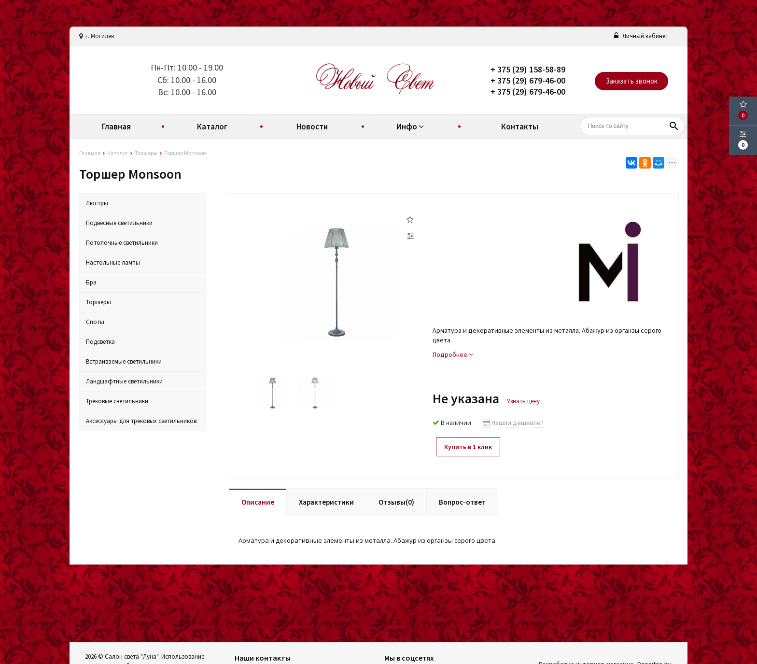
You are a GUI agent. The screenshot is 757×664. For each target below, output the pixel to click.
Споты (95, 322)
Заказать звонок (632, 80)
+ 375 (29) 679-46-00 (528, 80)
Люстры (97, 203)
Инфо (411, 126)
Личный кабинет (641, 36)
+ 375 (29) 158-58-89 (528, 69)
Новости (312, 126)
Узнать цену (523, 401)
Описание (257, 499)
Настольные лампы (113, 262)
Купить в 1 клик (471, 446)
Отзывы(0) (396, 499)
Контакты (519, 126)
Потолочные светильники (122, 243)
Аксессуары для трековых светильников (141, 421)
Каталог (212, 126)
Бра (91, 282)
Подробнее (453, 354)
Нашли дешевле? (513, 422)
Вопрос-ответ (462, 499)
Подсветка (100, 342)
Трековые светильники (117, 401)
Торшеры (98, 302)
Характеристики (326, 499)
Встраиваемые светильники (124, 361)
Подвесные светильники (119, 223)
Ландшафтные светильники (124, 381)
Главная (116, 126)
